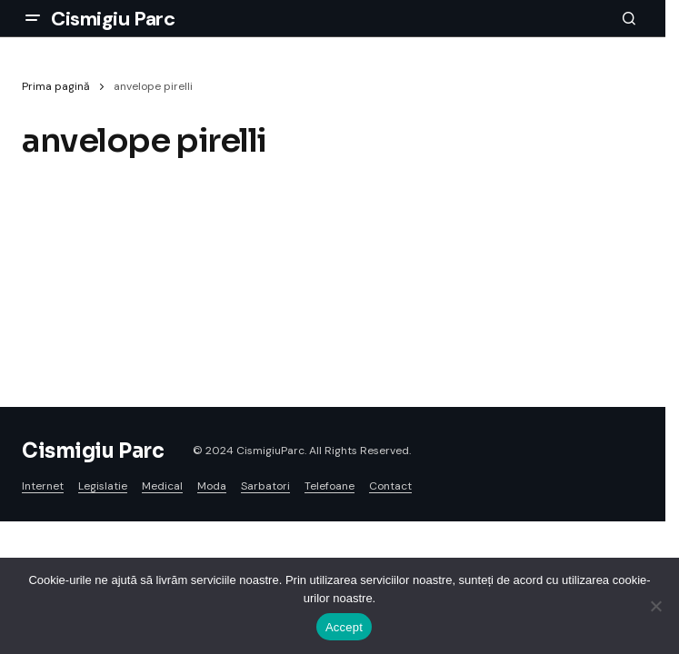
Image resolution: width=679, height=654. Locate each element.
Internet (43, 486)
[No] (656, 606)
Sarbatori (265, 486)
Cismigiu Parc (113, 18)
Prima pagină (56, 86)
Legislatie (102, 486)
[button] (33, 18)
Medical (162, 486)
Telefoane (329, 486)
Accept (344, 627)
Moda (211, 486)
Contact (390, 486)
